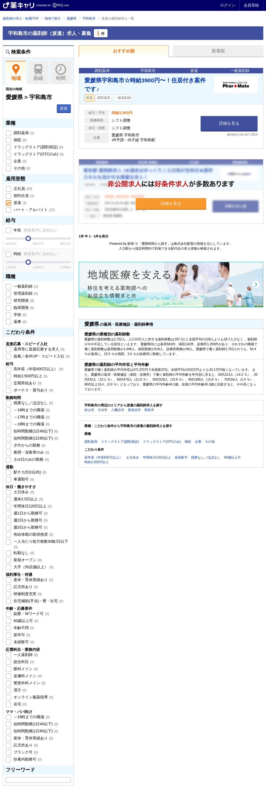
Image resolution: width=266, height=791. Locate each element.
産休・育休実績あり (32, 579)
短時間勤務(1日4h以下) (35, 431)
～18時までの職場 (31, 424)
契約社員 (23, 195)
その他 (21, 168)
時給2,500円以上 (29, 376)
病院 (19, 140)
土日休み (23, 492)
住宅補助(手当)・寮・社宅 (37, 601)
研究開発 (23, 300)
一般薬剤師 (25, 286)
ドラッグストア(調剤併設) (37, 147)
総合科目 (23, 662)
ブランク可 (25, 752)
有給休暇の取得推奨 (32, 534)
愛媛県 (72, 18)
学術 (19, 314)
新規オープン (27, 560)
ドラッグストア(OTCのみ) (38, 154)
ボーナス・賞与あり (32, 390)
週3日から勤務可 (29, 527)
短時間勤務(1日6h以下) (35, 438)
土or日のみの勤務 (30, 459)
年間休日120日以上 (32, 506)
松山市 (89, 410)
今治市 (102, 410)
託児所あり (25, 587)
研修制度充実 (27, 594)
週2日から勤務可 (29, 520)
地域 (15, 72)
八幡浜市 (117, 410)
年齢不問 (23, 628)
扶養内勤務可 (27, 759)
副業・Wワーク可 (30, 613)
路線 (38, 72)
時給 (35, 254)
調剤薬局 (23, 133)
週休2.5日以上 (27, 499)
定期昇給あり (27, 383)
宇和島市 (89, 18)
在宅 (19, 704)
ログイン (227, 5)
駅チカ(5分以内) (29, 472)
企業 (19, 161)
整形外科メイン (29, 683)
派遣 (19, 202)
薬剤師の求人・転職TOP (21, 18)
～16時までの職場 (31, 410)
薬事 (19, 321)
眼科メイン (25, 669)
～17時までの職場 (31, 417)
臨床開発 (23, 307)
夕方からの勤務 (29, 445)
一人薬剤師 (25, 654)
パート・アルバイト (33, 210)
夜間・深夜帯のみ (30, 452)
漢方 (19, 690)
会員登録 (251, 5)
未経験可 (23, 642)
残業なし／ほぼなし (32, 403)
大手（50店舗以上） (32, 567)
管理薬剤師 (25, 293)
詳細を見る (229, 123)
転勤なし (23, 553)
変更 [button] (64, 108)
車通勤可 (23, 479)
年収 (35, 230)
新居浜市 (134, 410)
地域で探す (53, 18)
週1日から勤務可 (29, 513)
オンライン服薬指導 (32, 697)
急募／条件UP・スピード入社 (41, 356)
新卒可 (21, 635)
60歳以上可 (25, 621)
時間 (60, 72)
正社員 (22, 188)
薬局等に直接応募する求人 (38, 349)
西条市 (149, 410)
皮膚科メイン (27, 676)
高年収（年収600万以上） (37, 369)
